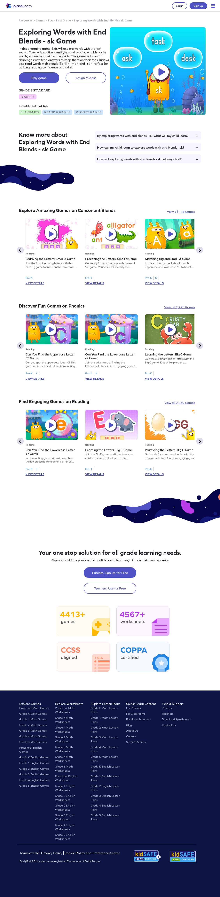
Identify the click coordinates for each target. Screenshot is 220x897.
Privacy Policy (51, 853)
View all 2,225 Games (179, 307)
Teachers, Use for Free (110, 588)
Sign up (198, 5)
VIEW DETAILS (35, 283)
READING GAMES (57, 112)
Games (40, 20)
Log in (179, 5)
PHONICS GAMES (88, 112)
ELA (50, 20)
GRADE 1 (27, 97)
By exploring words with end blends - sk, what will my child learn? (147, 135)
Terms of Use (30, 853)
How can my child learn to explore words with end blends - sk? (147, 147)
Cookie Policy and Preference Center (92, 853)
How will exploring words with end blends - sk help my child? (147, 159)
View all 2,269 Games (179, 402)
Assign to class (85, 78)
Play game (39, 78)
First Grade (63, 20)
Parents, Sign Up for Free (110, 572)
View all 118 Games (181, 211)
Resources (26, 20)
